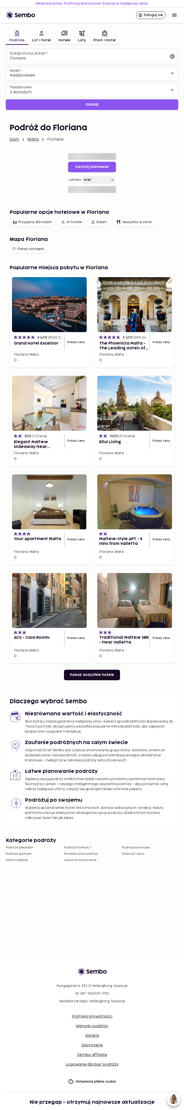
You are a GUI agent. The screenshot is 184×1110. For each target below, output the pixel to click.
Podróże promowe (136, 847)
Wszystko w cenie (133, 222)
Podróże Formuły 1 (77, 847)
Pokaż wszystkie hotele (92, 674)
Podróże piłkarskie (19, 847)
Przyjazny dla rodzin (32, 222)
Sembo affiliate (92, 1055)
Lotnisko (75, 180)
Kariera (92, 1035)
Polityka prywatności (92, 1016)
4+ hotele (71, 222)
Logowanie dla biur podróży (92, 1064)
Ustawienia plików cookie (92, 1081)
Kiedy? (15, 71)
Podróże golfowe (18, 854)
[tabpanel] (92, 79)
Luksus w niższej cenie (80, 860)
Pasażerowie (21, 87)
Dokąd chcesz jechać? (28, 53)
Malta (33, 139)
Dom (14, 139)
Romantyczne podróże (81, 854)
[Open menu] (174, 15)
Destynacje (92, 1045)
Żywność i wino (133, 854)
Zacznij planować (92, 166)
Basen (99, 222)
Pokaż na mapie (28, 248)
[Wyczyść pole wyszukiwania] (172, 56)
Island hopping (17, 860)
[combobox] (88, 58)
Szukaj (92, 104)
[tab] (17, 37)
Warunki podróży (92, 1026)
